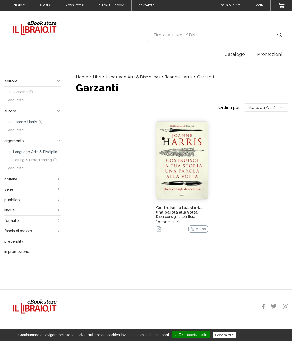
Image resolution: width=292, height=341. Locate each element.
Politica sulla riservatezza (257, 335)
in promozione (16, 252)
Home (82, 77)
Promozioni (269, 54)
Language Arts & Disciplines (133, 77)
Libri (97, 77)
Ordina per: (229, 107)
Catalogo (235, 54)
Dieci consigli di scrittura (175, 217)
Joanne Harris (178, 77)
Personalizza (224, 335)
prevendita (13, 241)
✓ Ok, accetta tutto (190, 335)
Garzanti (205, 77)
